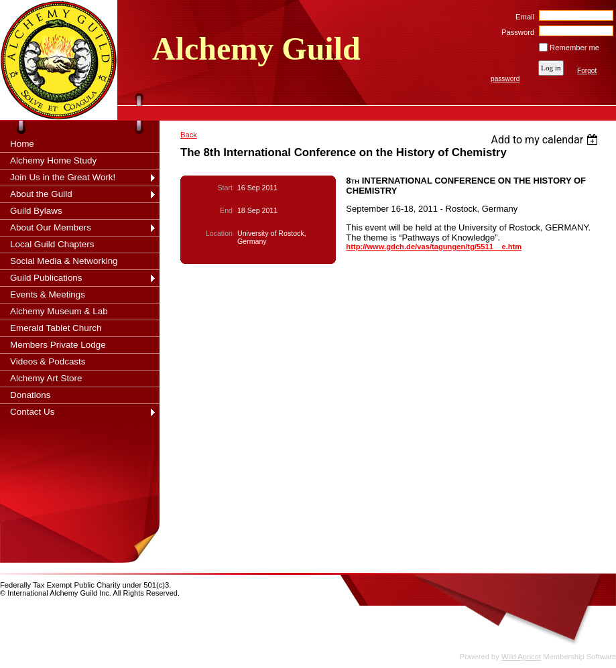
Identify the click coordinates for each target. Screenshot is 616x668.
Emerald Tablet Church (55, 328)
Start (225, 188)
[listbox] (546, 139)
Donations (30, 395)
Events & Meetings (47, 294)
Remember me (574, 48)
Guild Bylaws (36, 211)
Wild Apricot (521, 657)
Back (188, 135)
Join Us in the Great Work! (62, 177)
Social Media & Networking (64, 261)
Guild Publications (46, 278)
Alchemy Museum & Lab (59, 311)
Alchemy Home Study (53, 160)
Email (522, 17)
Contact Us (32, 412)
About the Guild (41, 194)
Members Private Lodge (58, 345)
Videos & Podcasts (48, 361)
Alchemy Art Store (46, 378)
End (226, 210)
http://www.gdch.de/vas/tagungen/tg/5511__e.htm (433, 247)
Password (516, 32)
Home (22, 144)
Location (219, 233)
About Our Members (50, 227)
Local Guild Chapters (52, 244)
